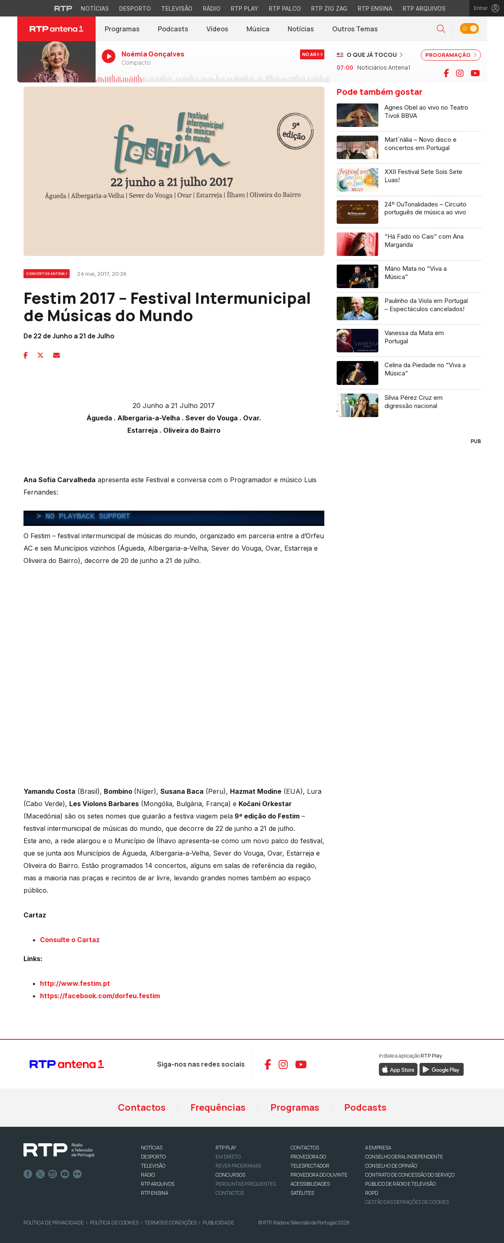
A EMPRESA (378, 1147)
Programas (122, 28)
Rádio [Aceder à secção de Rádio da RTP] (211, 8)
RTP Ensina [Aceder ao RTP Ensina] (375, 8)
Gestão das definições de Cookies (407, 1201)
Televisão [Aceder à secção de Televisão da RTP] (176, 8)
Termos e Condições (171, 1222)
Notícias (301, 28)
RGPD (371, 1192)
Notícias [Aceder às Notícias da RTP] (95, 8)
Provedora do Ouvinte (319, 1174)
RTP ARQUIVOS (157, 1183)
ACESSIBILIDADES (310, 1183)
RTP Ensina (154, 1192)
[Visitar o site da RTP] (63, 8)
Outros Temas (355, 28)
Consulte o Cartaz (70, 940)
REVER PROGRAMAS (238, 1165)
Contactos (142, 1107)
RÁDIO (148, 1174)
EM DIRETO (228, 1156)
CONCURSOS (230, 1174)
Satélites (302, 1192)
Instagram (52, 1174)
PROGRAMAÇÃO (450, 55)
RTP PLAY (226, 1147)
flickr (77, 1174)
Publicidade (218, 1222)
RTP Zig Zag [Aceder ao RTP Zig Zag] (329, 8)
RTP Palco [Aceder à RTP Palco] (285, 8)
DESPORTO (153, 1156)
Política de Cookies (114, 1222)
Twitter (40, 1174)
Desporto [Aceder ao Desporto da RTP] (135, 8)
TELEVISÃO (153, 1165)
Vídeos (217, 28)
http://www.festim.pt (75, 983)
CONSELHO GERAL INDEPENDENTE (404, 1156)
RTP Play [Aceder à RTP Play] (244, 8)
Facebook (28, 1174)
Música (258, 28)
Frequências (218, 1107)
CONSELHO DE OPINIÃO (391, 1165)
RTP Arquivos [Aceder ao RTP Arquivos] (424, 8)
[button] (441, 29)
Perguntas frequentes (246, 1183)
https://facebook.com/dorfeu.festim (101, 996)
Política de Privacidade (53, 1222)
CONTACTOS (305, 1147)
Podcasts (173, 28)
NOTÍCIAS (151, 1147)
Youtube (65, 1174)
